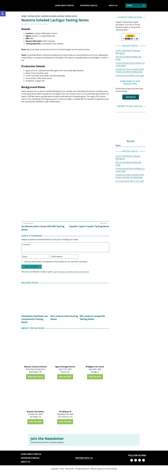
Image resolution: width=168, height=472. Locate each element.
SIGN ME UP (131, 97)
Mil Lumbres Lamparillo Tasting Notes (92, 318)
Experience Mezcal (30, 458)
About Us (25, 461)
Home (23, 16)
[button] (3, 13)
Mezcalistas (69, 469)
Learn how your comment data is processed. (71, 272)
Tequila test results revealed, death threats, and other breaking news (130, 70)
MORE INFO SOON (35, 377)
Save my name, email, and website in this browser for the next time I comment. (56, 261)
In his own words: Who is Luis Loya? (130, 75)
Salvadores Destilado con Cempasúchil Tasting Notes (34, 319)
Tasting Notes (34, 16)
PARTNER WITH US (84, 458)
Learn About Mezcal (31, 454)
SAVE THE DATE (65, 377)
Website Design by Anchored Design (103, 469)
